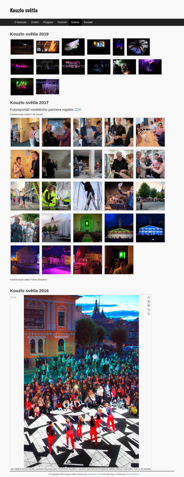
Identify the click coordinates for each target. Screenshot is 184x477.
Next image (15, 297)
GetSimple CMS (94, 474)
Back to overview (148, 309)
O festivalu (20, 22)
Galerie (75, 22)
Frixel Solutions (132, 474)
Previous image (12, 297)
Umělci (35, 22)
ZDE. (78, 110)
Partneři (62, 22)
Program (48, 22)
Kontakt (88, 22)
